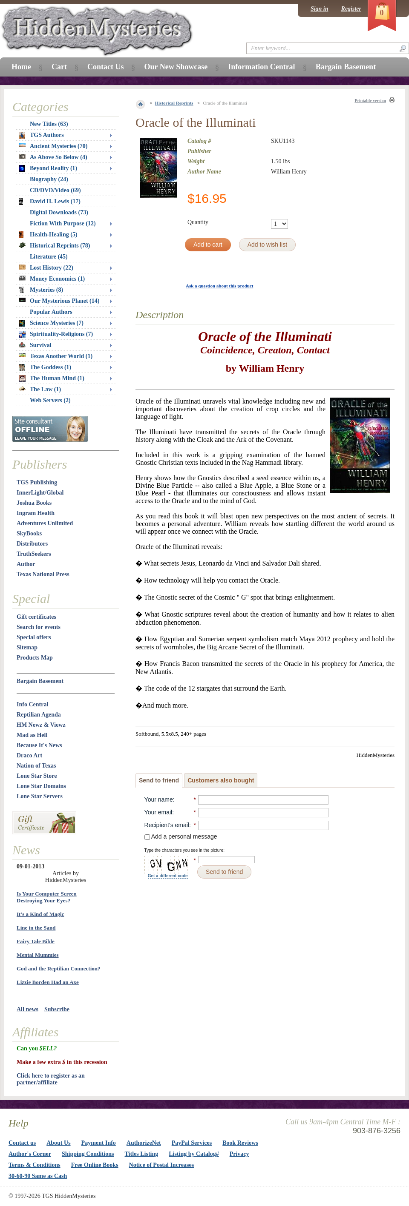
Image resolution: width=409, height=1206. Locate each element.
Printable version (370, 100)
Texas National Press (43, 574)
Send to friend (159, 780)
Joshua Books (34, 503)
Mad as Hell (32, 735)
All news (27, 1009)
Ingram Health (36, 513)
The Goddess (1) (45, 367)
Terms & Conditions (34, 1165)
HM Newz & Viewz (41, 725)
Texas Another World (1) (55, 356)
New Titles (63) (49, 124)
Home (21, 67)
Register (351, 9)
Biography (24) (49, 179)
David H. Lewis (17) (50, 201)
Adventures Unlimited (45, 523)
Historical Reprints (174, 102)
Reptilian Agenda (39, 714)
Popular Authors (51, 312)
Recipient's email (166, 825)
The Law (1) (40, 389)
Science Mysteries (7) (51, 323)
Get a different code (168, 875)
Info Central (32, 704)
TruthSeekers (34, 554)
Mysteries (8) (41, 290)
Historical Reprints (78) (54, 245)
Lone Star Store (37, 776)
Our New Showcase (175, 67)
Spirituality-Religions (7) (56, 334)
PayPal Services (192, 1143)
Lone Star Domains (41, 786)
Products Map (35, 657)
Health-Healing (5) (48, 234)
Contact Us (105, 67)
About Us (58, 1143)
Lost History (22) (46, 268)
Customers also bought (220, 780)
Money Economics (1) (52, 279)
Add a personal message (180, 836)
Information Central (261, 67)
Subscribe (56, 1009)
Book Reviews (240, 1143)
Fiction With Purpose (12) (63, 223)
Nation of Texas (36, 765)
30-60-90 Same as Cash (38, 1176)
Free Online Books (94, 1165)
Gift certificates (36, 617)
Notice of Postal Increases (161, 1165)
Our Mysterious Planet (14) (59, 301)
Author (26, 564)
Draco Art (29, 755)
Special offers (34, 637)
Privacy (239, 1154)
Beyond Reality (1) (48, 168)
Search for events (38, 627)
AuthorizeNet (144, 1143)
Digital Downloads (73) (59, 212)
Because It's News (39, 745)
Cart (59, 67)
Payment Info (98, 1143)
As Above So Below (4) (53, 157)
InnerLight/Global (40, 492)
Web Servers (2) (50, 400)
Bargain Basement (40, 681)
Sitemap (27, 647)
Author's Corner (30, 1154)
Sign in (319, 9)
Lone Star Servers (40, 796)
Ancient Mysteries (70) (53, 146)
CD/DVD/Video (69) (55, 190)
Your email (158, 812)
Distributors (32, 543)
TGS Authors (41, 135)
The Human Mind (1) (51, 378)
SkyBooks (29, 533)
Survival (35, 345)
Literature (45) (49, 256)
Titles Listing (141, 1154)
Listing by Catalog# (194, 1154)
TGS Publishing (37, 482)
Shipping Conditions (88, 1154)
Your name (158, 799)
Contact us (22, 1143)
